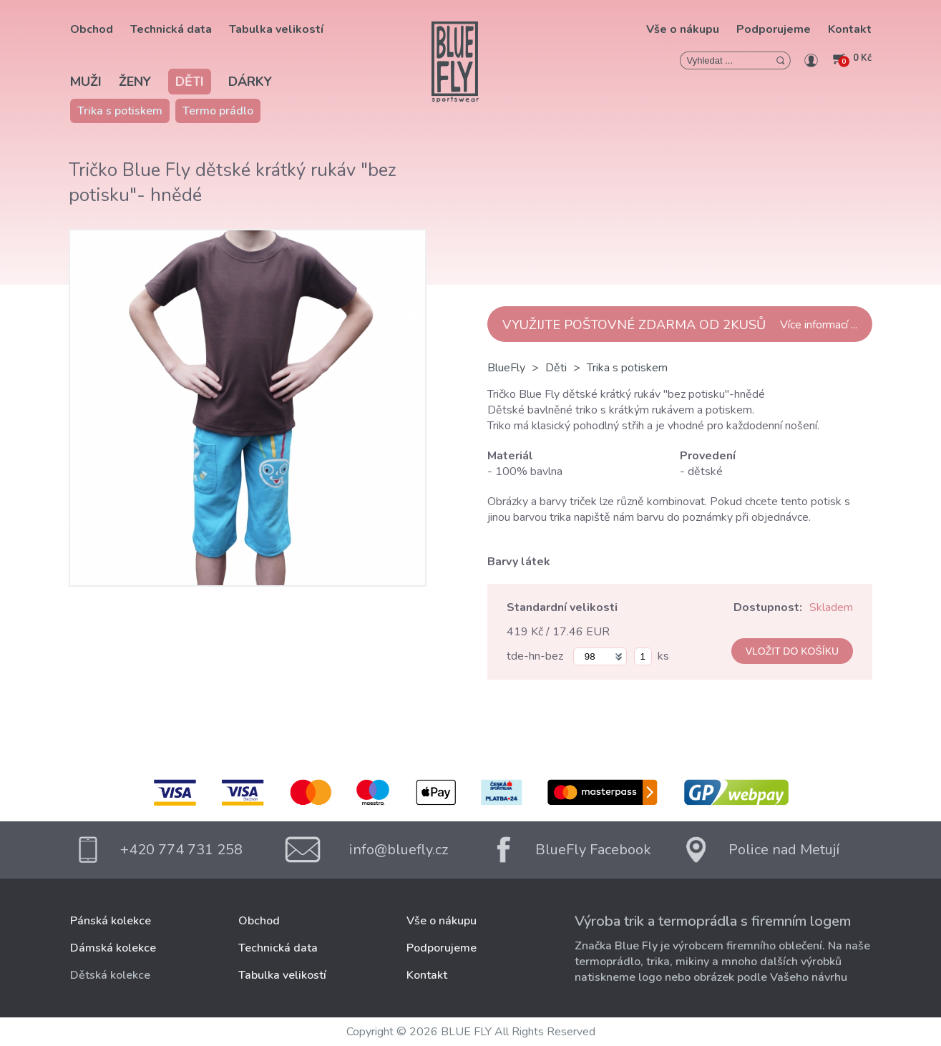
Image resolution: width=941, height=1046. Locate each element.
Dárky (250, 81)
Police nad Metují (783, 849)
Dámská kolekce (113, 948)
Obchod (91, 29)
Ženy (135, 81)
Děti (189, 81)
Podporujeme (773, 29)
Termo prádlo (217, 111)
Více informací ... (818, 325)
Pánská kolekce (110, 921)
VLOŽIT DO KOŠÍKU (792, 651)
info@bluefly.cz (398, 849)
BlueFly (506, 368)
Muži (86, 81)
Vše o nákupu (682, 29)
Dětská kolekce (110, 975)
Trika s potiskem (119, 111)
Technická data (171, 29)
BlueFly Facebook (593, 849)
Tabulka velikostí (276, 29)
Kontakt (850, 29)
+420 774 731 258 (181, 849)
